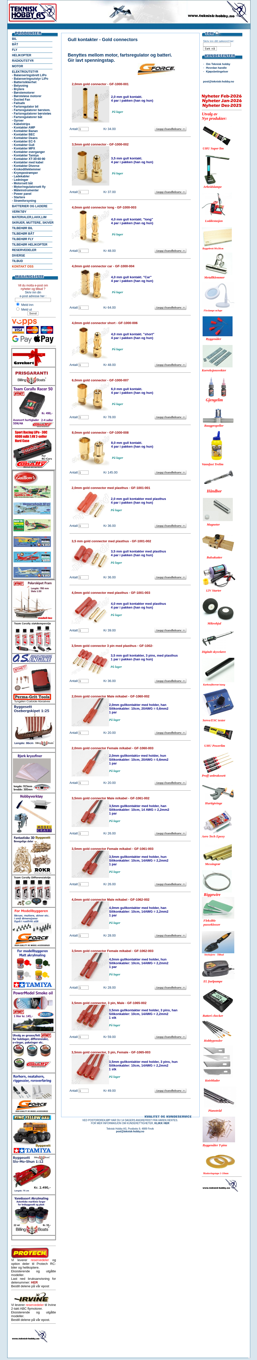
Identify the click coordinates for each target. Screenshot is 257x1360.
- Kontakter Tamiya (25, 155)
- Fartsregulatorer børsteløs (31, 113)
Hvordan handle (216, 67)
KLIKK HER (161, 1123)
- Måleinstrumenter (25, 190)
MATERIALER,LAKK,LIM (29, 217)
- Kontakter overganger (28, 152)
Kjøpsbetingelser (217, 71)
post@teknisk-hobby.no (218, 81)
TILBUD (17, 261)
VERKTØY (19, 211)
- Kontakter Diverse (25, 166)
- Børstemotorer (23, 92)
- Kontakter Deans (25, 138)
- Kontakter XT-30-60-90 (28, 159)
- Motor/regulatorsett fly (29, 187)
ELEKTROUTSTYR (25, 71)
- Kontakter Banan (25, 131)
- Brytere (18, 89)
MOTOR (17, 66)
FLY (14, 50)
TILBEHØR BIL (22, 228)
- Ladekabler (21, 176)
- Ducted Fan (21, 99)
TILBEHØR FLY (22, 239)
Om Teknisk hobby (218, 64)
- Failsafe (18, 103)
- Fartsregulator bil (25, 106)
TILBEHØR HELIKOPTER (29, 244)
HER (34, 1282)
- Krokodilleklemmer (26, 169)
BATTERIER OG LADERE (29, 206)
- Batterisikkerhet (24, 82)
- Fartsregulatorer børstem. (31, 110)
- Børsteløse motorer (26, 96)
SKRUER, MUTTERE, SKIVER (33, 222)
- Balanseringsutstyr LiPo (30, 78)
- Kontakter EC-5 (23, 141)
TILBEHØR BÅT (23, 233)
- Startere (18, 197)
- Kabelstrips (21, 124)
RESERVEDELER (24, 250)
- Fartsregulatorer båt (27, 117)
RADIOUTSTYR (23, 61)
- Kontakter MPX (23, 148)
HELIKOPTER (21, 55)
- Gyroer (18, 120)
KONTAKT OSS (22, 266)
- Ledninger (20, 180)
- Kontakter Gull (23, 145)
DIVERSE (18, 255)
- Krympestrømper (25, 173)
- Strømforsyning (24, 201)
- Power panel (21, 194)
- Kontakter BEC (23, 134)
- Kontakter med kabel (27, 162)
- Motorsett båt (22, 183)
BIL (14, 39)
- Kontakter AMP (23, 127)
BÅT (15, 44)
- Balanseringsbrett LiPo (29, 75)
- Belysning (20, 85)
